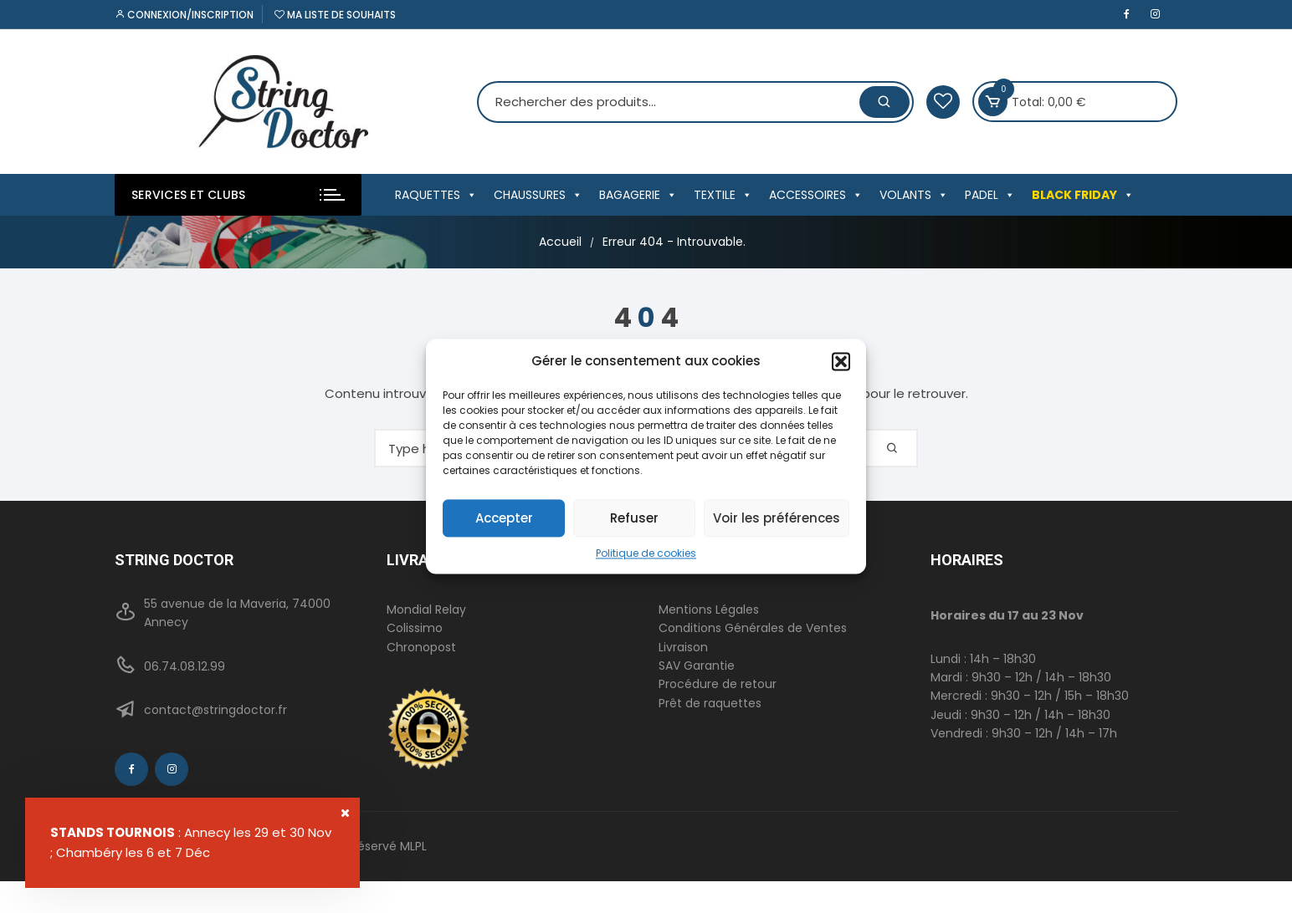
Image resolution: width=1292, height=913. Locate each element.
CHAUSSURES (538, 195)
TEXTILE (723, 195)
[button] (841, 361)
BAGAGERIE (638, 195)
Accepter (504, 518)
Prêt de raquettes (710, 703)
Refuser (634, 518)
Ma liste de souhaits (335, 15)
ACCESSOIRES (816, 195)
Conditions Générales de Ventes (753, 628)
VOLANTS (913, 195)
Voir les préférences (776, 518)
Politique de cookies (646, 553)
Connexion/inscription (184, 15)
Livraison (683, 647)
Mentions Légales (709, 609)
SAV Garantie (697, 665)
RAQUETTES (436, 195)
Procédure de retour (718, 684)
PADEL (990, 195)
